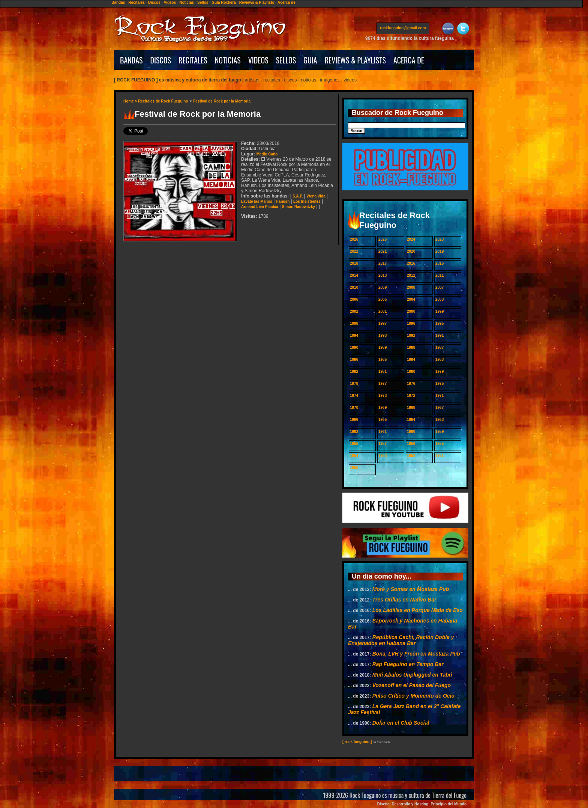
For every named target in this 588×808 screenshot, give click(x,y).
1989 (382, 347)
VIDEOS (258, 60)
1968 (411, 408)
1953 (382, 456)
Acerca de (287, 2)
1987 (439, 347)
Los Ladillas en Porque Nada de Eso (417, 610)
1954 (354, 456)
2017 (382, 263)
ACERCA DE (408, 60)
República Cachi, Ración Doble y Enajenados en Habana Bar (401, 640)
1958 (354, 444)
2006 (354, 299)
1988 (411, 347)
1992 (411, 335)
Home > (130, 101)
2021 (382, 251)
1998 (354, 323)
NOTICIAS (228, 60)
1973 (382, 395)
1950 (354, 468)
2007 (439, 287)
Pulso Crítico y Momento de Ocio (413, 696)
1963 (439, 420)
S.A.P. (297, 196)
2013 (382, 275)
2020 (411, 251)
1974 (354, 395)
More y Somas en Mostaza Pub (410, 589)
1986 (354, 359)
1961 (382, 432)
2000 (411, 311)
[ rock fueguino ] (357, 742)
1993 (382, 335)
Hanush (283, 201)
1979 (439, 371)
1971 (439, 395)
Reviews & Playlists (256, 2)
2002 (354, 311)
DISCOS (160, 60)
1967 (439, 408)
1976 (411, 383)
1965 (382, 420)
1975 (439, 383)
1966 (354, 420)
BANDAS (131, 60)
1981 (382, 371)
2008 (411, 287)
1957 (382, 444)
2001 (382, 311)
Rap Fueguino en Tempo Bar (408, 664)
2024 (411, 239)
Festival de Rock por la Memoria (221, 101)
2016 (411, 263)
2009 (382, 287)
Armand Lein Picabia (259, 207)
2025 (382, 239)
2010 (354, 287)
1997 (382, 323)
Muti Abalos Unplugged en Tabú (412, 675)
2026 (354, 239)
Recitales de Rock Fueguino (163, 101)
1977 (382, 383)
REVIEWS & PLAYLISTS (355, 60)
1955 (439, 444)
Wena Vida (316, 196)
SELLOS (286, 60)
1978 (354, 383)
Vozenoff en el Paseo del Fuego (411, 685)
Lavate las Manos (256, 201)
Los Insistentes (307, 201)
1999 (439, 311)
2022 (354, 251)
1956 (411, 444)
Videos (170, 2)
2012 (411, 275)
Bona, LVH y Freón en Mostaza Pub (416, 654)
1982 (354, 371)
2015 (439, 263)
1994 (354, 335)
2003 (439, 299)
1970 (354, 408)
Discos (154, 2)
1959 (439, 432)
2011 (439, 275)
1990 (354, 347)
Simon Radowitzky (298, 207)
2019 (439, 251)
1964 (411, 420)
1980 (411, 371)
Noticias (186, 2)
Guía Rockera (224, 2)
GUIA (310, 60)
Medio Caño (267, 154)
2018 (354, 263)
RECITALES (192, 60)
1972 (411, 395)
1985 (382, 359)
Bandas (118, 2)
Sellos (202, 2)
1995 (439, 323)
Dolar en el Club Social (400, 723)
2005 (382, 299)
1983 (439, 359)
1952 (411, 456)
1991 (439, 335)
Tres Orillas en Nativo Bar (404, 600)
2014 (354, 275)
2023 (439, 239)
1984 (411, 359)
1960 (411, 432)
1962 (354, 432)
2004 (411, 299)
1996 (411, 323)
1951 (439, 456)
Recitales (136, 2)
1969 (382, 408)
